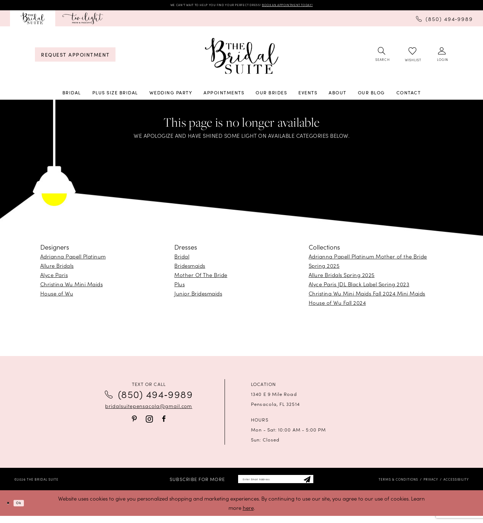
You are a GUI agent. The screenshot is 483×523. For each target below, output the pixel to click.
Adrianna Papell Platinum (73, 259)
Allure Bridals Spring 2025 (342, 277)
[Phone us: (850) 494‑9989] (445, 20)
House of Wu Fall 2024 (337, 305)
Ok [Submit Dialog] (26, 510)
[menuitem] (32, 21)
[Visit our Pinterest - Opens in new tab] (134, 421)
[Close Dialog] (10, 510)
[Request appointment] (75, 57)
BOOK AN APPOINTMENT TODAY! (312, 6)
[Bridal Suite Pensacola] (33, 21)
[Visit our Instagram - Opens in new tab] (149, 422)
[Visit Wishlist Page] (413, 57)
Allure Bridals (57, 268)
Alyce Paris (54, 277)
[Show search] (382, 57)
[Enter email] (275, 484)
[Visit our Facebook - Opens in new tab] (164, 421)
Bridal (181, 259)
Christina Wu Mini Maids (71, 287)
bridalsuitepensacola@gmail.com (148, 408)
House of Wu (56, 296)
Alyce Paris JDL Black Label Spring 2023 (359, 287)
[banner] (241, 59)
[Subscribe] (325, 484)
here (248, 514)
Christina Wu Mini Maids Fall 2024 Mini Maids (367, 296)
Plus (179, 287)
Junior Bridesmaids (198, 296)
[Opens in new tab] (82, 21)
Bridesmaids (189, 268)
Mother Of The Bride (200, 277)
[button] (442, 57)
